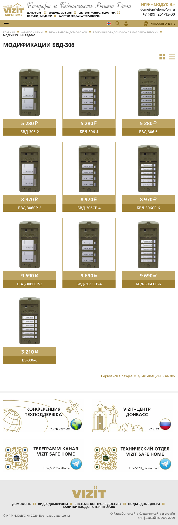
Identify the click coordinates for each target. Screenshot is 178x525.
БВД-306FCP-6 (148, 283)
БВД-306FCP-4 (89, 283)
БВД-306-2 (29, 131)
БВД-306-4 (89, 131)
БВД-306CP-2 (29, 207)
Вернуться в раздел (138, 376)
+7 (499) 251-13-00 (158, 14)
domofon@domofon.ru (157, 9)
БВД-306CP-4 (89, 207)
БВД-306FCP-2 (29, 283)
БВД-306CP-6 (148, 207)
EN (109, 23)
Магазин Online (163, 23)
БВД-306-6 (148, 131)
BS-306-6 (29, 360)
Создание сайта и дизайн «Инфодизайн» (156, 515)
